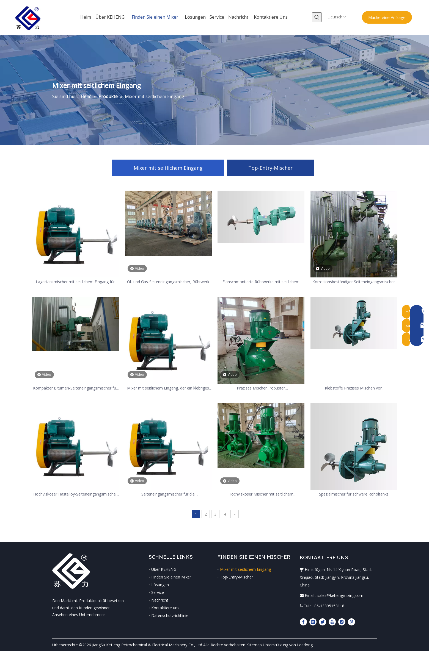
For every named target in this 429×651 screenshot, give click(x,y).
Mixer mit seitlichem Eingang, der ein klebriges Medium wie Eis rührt (168, 388)
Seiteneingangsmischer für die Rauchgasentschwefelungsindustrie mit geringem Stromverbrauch (168, 494)
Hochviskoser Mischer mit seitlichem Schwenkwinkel (261, 494)
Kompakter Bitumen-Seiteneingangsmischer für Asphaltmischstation (75, 388)
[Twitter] (322, 621)
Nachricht (159, 600)
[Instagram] (341, 621)
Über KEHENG (163, 569)
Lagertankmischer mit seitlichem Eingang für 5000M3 (75, 282)
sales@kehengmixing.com (340, 595)
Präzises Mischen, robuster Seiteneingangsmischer (261, 388)
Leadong (305, 644)
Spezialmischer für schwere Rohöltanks (354, 494)
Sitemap (254, 644)
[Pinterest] (351, 621)
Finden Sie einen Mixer (171, 577)
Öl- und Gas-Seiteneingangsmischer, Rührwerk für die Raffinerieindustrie (168, 282)
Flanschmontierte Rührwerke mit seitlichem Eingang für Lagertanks (260, 282)
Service (157, 592)
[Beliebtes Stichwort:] (317, 17)
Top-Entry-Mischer (270, 168)
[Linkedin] (313, 621)
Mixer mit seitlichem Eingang (168, 168)
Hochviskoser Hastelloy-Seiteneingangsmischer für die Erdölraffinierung (75, 494)
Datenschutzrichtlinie (169, 615)
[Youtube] (332, 621)
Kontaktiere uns (165, 607)
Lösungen (160, 584)
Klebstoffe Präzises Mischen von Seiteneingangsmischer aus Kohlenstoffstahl (353, 388)
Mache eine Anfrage (387, 17)
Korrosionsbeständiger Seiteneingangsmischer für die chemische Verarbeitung (353, 282)
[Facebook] (303, 621)
